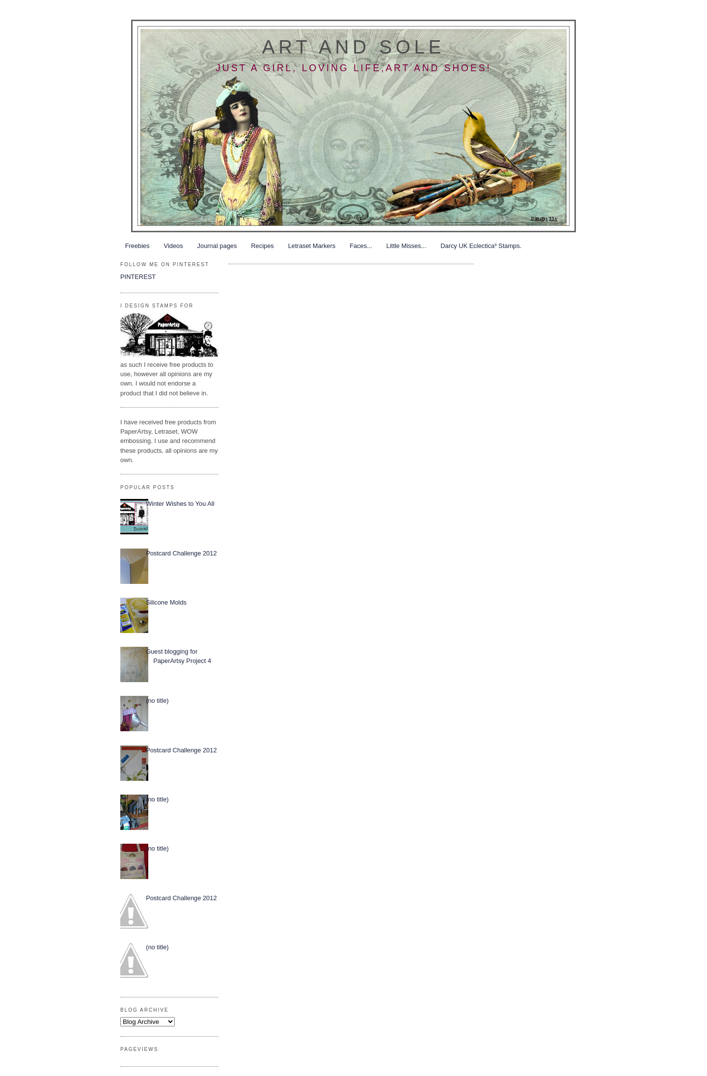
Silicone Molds (166, 602)
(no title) (157, 700)
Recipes (262, 245)
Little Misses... (406, 245)
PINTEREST (138, 276)
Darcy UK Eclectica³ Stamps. (480, 245)
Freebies (137, 245)
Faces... (361, 245)
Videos (173, 245)
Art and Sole (353, 46)
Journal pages (217, 245)
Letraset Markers (311, 245)
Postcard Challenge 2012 (181, 553)
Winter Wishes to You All (180, 503)
